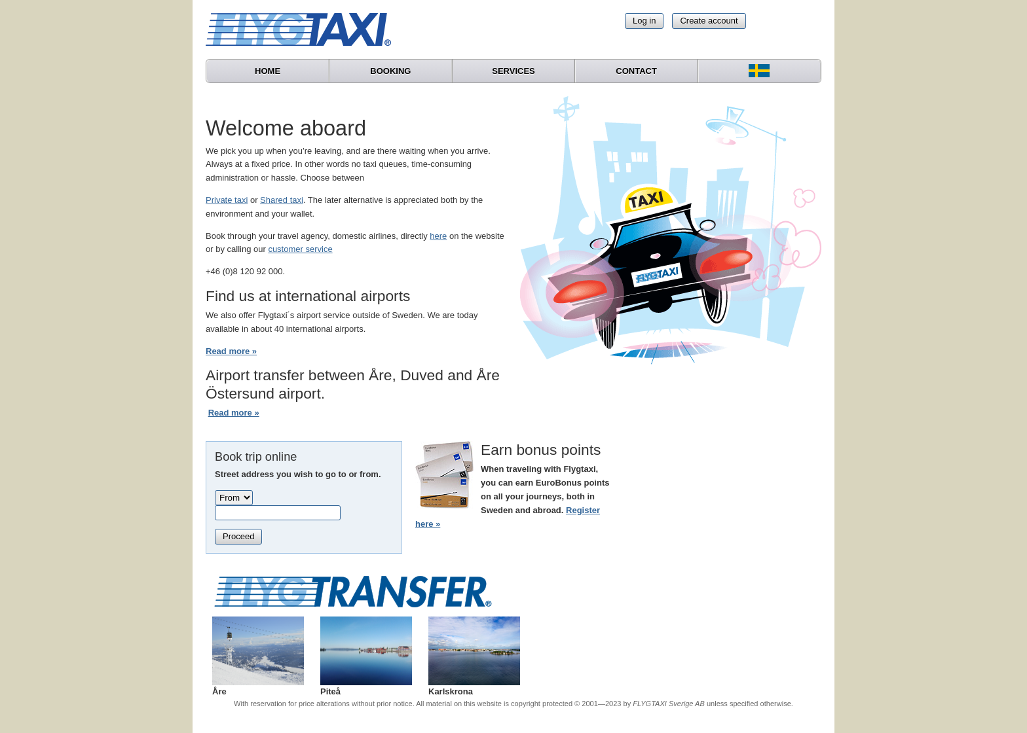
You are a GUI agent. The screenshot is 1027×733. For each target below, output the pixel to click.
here (438, 236)
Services (513, 71)
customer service (300, 249)
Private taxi (227, 200)
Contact (636, 71)
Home (267, 71)
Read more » (231, 351)
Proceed (238, 536)
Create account (709, 21)
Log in (644, 21)
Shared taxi (281, 200)
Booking (390, 71)
